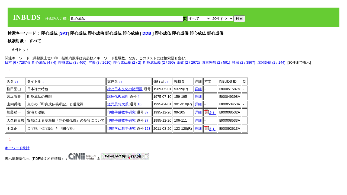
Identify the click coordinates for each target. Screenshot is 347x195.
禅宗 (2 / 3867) (243, 62)
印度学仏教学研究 (121, 128)
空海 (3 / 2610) (99, 62)
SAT (64, 33)
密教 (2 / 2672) (188, 62)
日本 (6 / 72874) (17, 62)
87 (146, 112)
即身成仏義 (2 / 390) (159, 62)
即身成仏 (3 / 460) (72, 62)
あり (210, 113)
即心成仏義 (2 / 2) (127, 62)
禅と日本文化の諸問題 (125, 89)
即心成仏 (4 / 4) (44, 62)
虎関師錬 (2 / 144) (271, 62)
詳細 (198, 89)
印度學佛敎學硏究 (121, 112)
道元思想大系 (117, 104)
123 (147, 128)
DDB (147, 33)
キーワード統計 (17, 148)
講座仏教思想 (117, 97)
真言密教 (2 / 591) (216, 62)
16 (139, 104)
